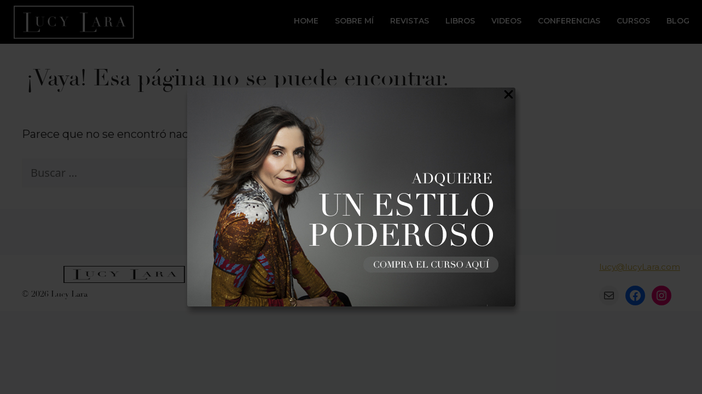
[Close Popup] (508, 97)
